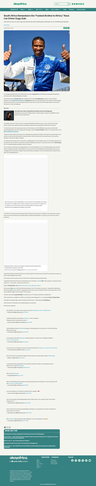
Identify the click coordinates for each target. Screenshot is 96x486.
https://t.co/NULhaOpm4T (12, 340)
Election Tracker (81, 9)
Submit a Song (54, 462)
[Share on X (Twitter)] (66, 28)
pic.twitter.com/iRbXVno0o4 (44, 310)
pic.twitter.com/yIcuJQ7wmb (50, 348)
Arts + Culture (55, 9)
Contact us (53, 460)
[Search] (69, 4)
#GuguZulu (26, 318)
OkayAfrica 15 (14, 9)
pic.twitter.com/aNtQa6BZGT (16, 383)
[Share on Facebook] (64, 28)
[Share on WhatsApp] (69, 28)
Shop (64, 9)
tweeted (39, 281)
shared (14, 288)
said (24, 294)
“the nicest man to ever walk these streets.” (30, 285)
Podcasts (71, 9)
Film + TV (38, 9)
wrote (41, 297)
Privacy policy (54, 461)
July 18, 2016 (25, 312)
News (22, 9)
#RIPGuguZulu (34, 310)
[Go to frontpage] (20, 4)
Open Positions (54, 463)
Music (29, 9)
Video (46, 9)
